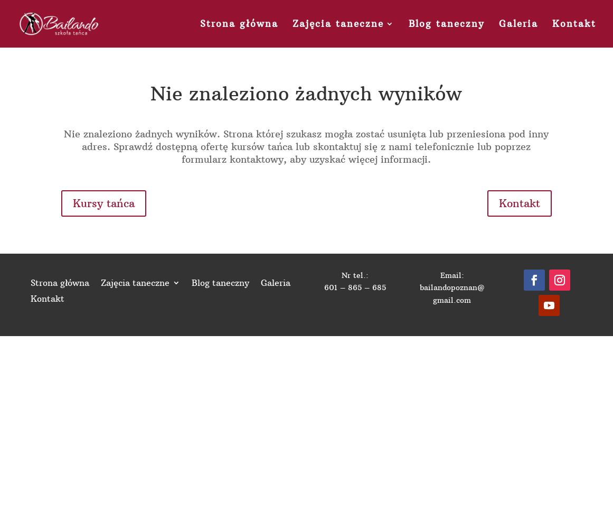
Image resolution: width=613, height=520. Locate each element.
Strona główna (239, 25)
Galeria (518, 25)
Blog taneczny (447, 25)
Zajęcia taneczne (338, 25)
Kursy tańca (104, 203)
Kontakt (574, 25)
